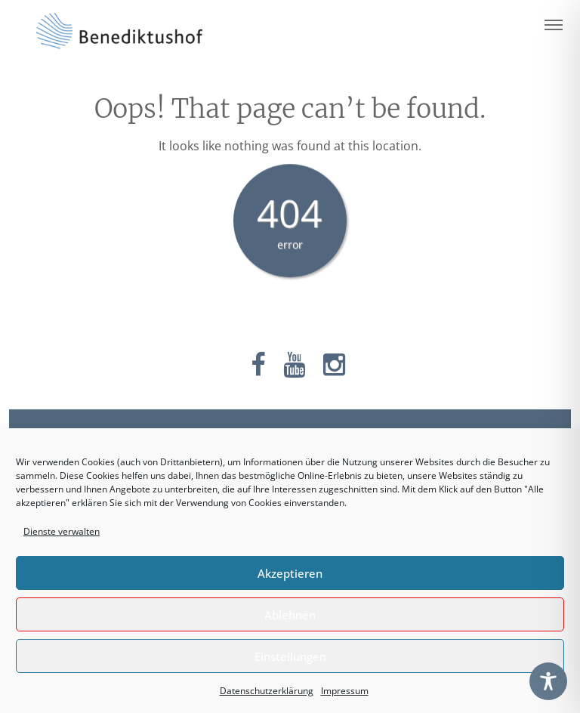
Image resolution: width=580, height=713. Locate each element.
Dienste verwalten (61, 531)
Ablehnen (290, 614)
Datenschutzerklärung (266, 690)
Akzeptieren (290, 573)
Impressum (345, 690)
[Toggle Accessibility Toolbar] (548, 681)
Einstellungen (290, 656)
